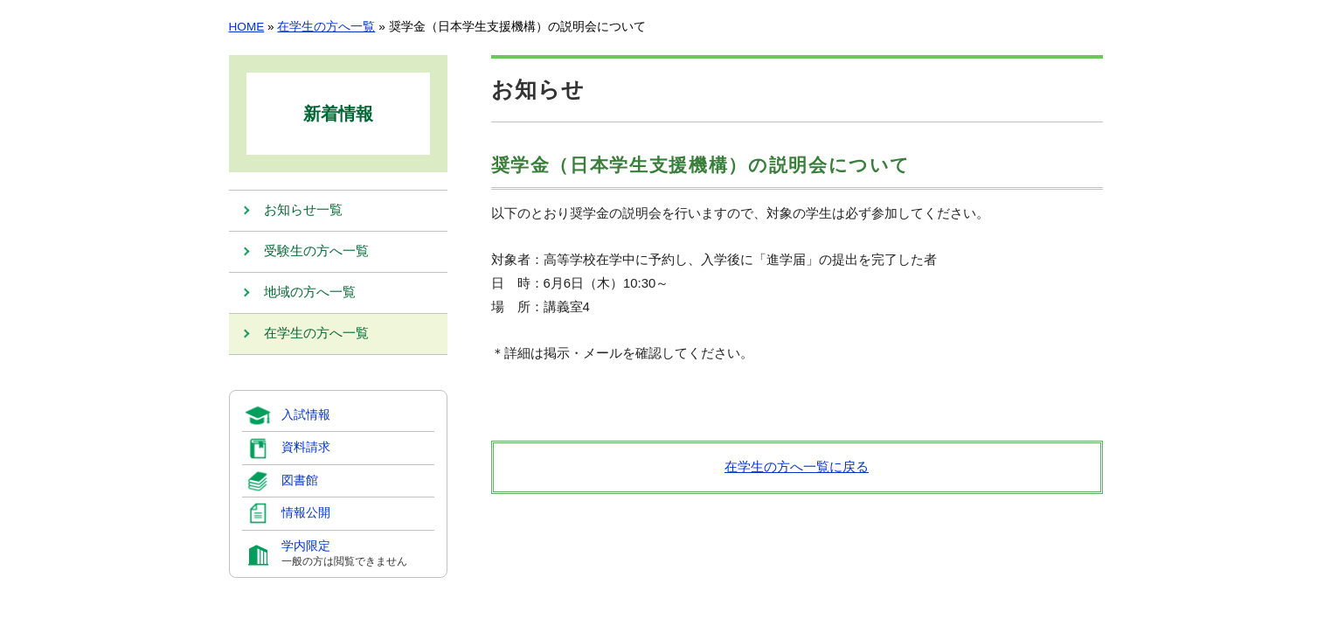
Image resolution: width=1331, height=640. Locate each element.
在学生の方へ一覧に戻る (796, 467)
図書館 (299, 480)
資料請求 (305, 448)
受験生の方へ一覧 (316, 252)
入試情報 (305, 414)
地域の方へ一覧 (310, 293)
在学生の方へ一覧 (326, 26)
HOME (247, 26)
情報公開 (305, 513)
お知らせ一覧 (303, 211)
